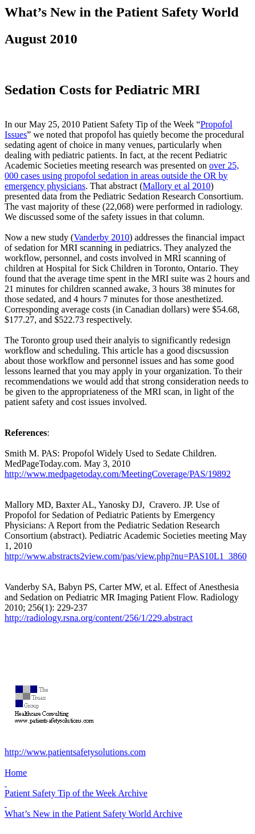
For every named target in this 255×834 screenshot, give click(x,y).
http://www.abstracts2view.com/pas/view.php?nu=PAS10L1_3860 (126, 556)
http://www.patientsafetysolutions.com (75, 752)
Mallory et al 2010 (177, 186)
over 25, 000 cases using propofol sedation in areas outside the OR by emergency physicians (122, 176)
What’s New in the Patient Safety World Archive (93, 814)
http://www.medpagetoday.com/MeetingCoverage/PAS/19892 (118, 474)
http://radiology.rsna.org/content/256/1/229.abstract (99, 618)
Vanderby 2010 (101, 237)
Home (16, 772)
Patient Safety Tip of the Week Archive (76, 793)
